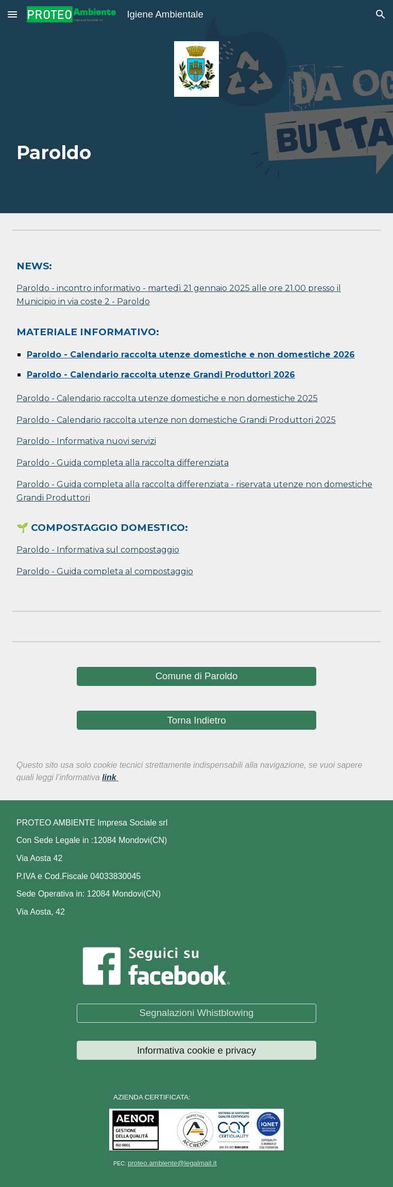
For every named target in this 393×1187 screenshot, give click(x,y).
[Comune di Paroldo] (196, 676)
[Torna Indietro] (196, 720)
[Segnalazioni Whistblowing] (196, 1013)
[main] (196, 147)
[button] (12, 14)
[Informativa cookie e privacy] (196, 1050)
